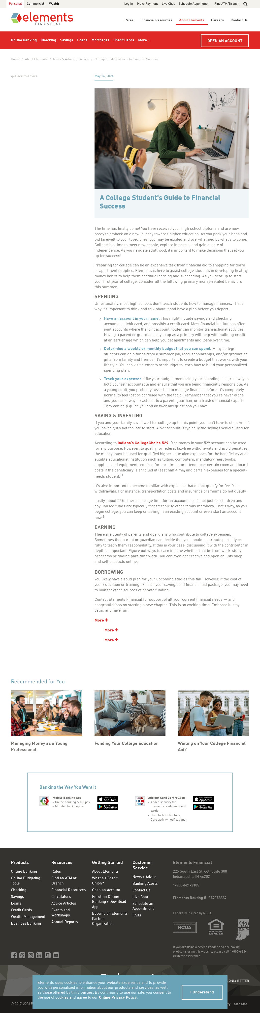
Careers (217, 20)
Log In (128, 3)
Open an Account (224, 41)
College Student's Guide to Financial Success (126, 59)
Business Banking (26, 924)
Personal (15, 3)
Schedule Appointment (194, 3)
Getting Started (107, 862)
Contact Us (239, 20)
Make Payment (147, 3)
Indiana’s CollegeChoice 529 (143, 443)
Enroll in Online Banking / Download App (109, 902)
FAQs (136, 915)
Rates (129, 20)
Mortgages (100, 40)
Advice (84, 59)
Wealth (54, 3)
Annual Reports (64, 922)
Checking (48, 40)
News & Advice (63, 59)
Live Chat (168, 3)
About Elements (191, 20)
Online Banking (24, 40)
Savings (66, 40)
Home (15, 59)
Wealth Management (28, 917)
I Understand (202, 992)
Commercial (35, 3)
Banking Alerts (145, 884)
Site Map (241, 1004)
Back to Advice (26, 76)
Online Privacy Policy (118, 998)
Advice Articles (63, 904)
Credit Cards (123, 40)
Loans (82, 40)
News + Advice (144, 877)
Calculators (61, 897)
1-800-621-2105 (186, 885)
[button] (245, 4)
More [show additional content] (99, 621)
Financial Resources (156, 20)
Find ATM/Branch (226, 3)
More (142, 40)
